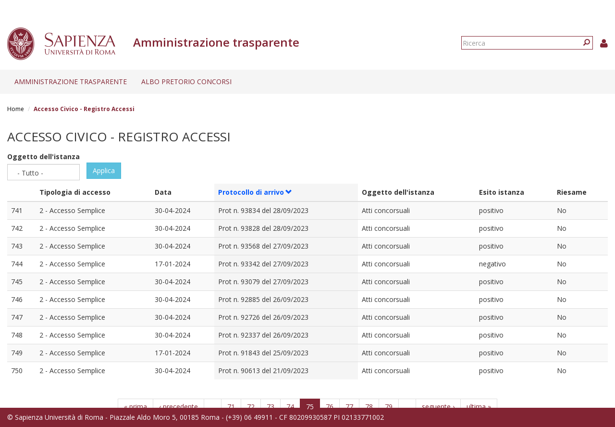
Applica (104, 170)
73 (270, 406)
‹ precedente (178, 406)
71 (231, 406)
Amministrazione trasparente (70, 81)
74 (290, 406)
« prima (135, 406)
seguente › (438, 406)
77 (349, 406)
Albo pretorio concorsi (186, 81)
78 (369, 406)
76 (329, 406)
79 (389, 406)
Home (15, 109)
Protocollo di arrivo (255, 192)
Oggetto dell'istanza (43, 156)
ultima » (479, 406)
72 (251, 406)
